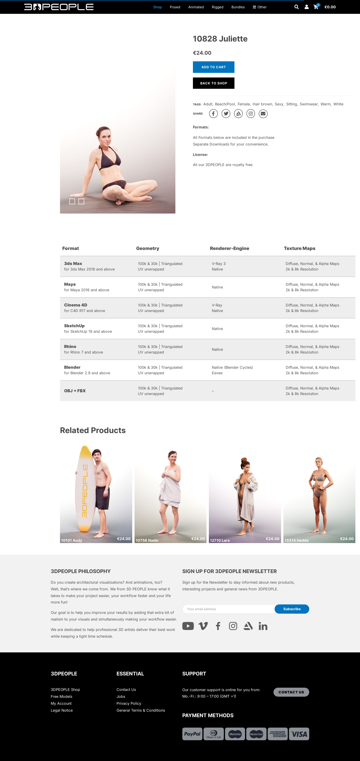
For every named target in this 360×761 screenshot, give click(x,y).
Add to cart (213, 67)
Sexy (279, 104)
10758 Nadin (147, 540)
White (338, 104)
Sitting (291, 104)
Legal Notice (62, 710)
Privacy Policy (129, 703)
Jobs (121, 696)
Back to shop (213, 83)
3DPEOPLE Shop (65, 689)
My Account (61, 703)
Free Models (61, 696)
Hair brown (262, 104)
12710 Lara (220, 540)
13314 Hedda (297, 540)
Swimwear (309, 104)
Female (244, 104)
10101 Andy (71, 540)
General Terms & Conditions (141, 710)
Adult (207, 104)
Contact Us (126, 689)
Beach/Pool (225, 104)
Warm (326, 104)
